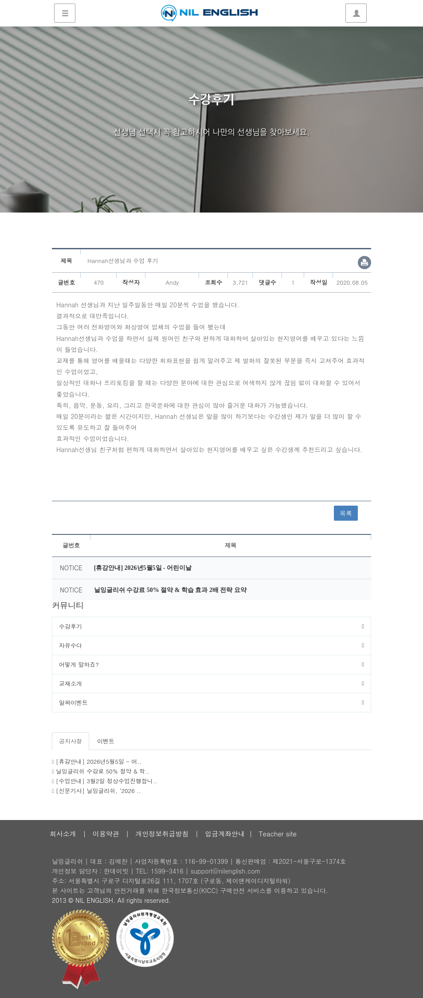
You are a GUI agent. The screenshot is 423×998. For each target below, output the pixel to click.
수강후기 (70, 626)
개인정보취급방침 (161, 833)
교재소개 (70, 683)
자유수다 (70, 645)
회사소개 (63, 833)
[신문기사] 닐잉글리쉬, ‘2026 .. (98, 790)
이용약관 (106, 833)
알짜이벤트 (73, 702)
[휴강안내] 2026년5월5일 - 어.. (98, 761)
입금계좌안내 (225, 833)
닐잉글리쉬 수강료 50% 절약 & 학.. (102, 771)
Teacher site (278, 833)
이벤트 (105, 741)
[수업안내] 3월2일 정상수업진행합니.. (106, 781)
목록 (346, 513)
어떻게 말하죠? (79, 664)
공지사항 (70, 741)
